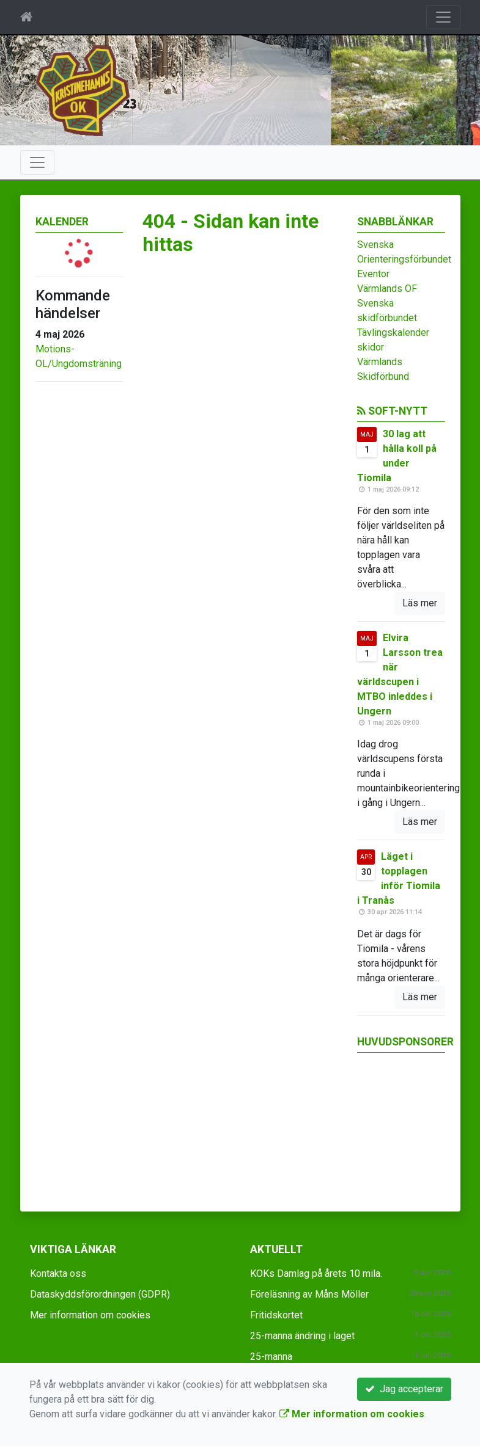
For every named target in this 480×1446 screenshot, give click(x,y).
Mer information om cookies (90, 1315)
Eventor (373, 274)
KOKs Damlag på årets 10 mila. (316, 1273)
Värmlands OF (387, 288)
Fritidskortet (276, 1315)
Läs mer (419, 603)
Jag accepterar (404, 1389)
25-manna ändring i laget (302, 1336)
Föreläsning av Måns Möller (309, 1294)
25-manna (271, 1356)
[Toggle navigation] (443, 17)
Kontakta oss (58, 1273)
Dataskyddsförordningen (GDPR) (100, 1294)
